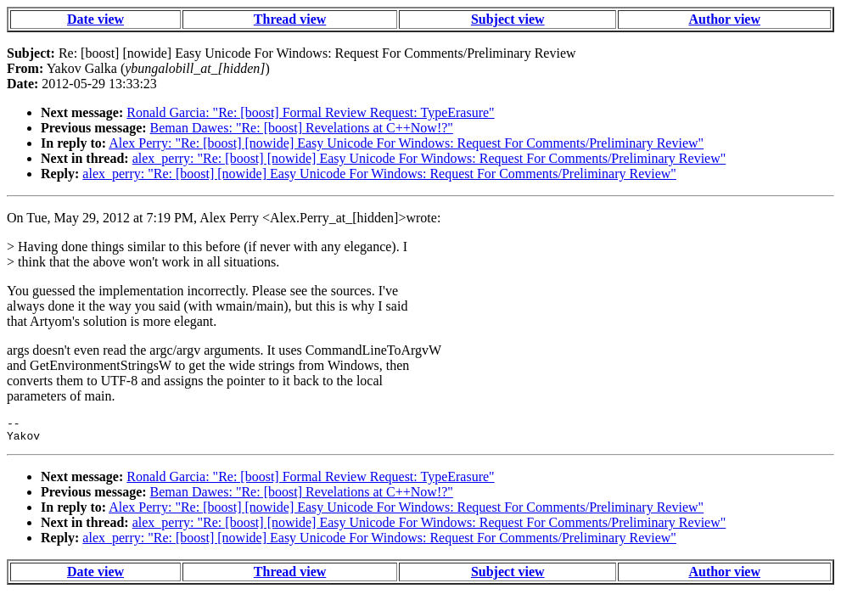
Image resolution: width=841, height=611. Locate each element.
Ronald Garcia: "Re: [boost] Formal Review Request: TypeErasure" (310, 112)
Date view (95, 19)
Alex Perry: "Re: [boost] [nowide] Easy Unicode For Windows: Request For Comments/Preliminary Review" (406, 143)
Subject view (508, 19)
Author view (724, 19)
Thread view (290, 19)
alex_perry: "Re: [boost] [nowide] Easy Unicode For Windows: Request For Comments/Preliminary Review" (429, 158)
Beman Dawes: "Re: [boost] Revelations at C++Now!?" (301, 128)
